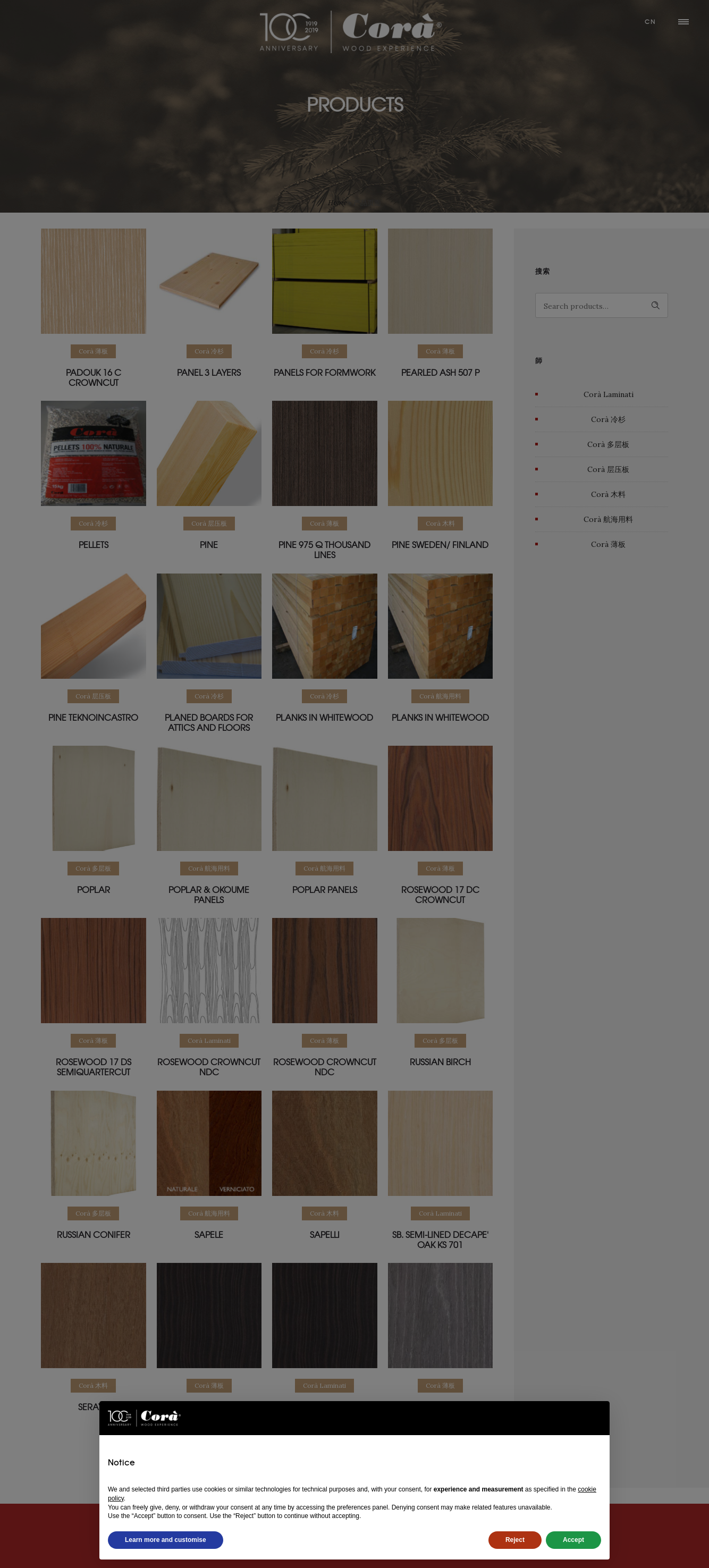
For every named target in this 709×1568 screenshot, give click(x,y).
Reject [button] (515, 1540)
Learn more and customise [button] (165, 1540)
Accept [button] (573, 1540)
